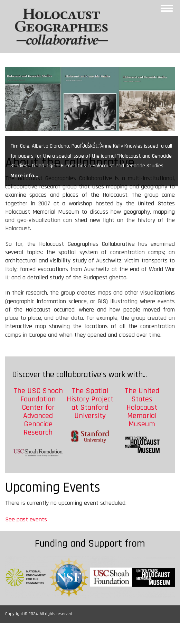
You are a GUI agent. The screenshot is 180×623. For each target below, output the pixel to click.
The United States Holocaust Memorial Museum (142, 407)
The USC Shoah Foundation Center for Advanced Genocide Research (38, 412)
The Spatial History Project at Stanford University (90, 403)
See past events (26, 519)
